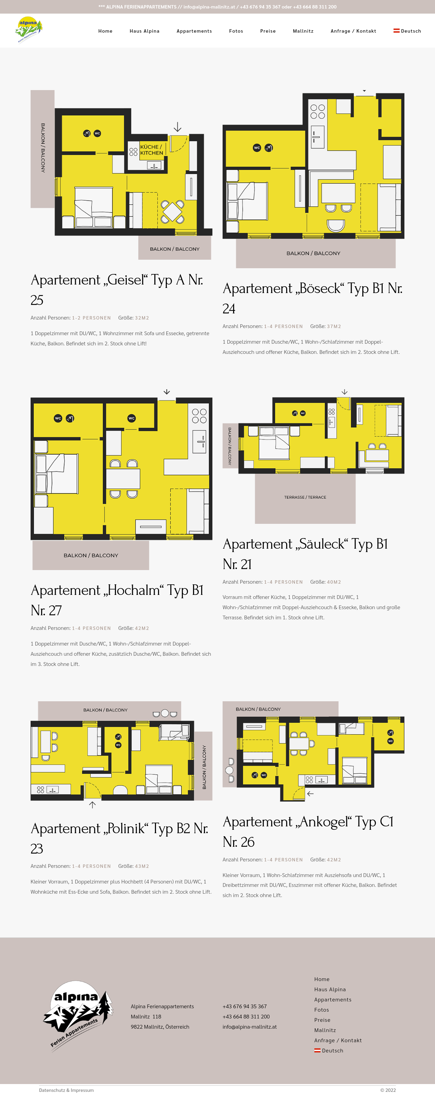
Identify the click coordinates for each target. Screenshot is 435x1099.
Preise (322, 1019)
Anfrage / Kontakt (338, 1040)
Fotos (321, 1009)
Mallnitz (325, 1029)
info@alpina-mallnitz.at (210, 6)
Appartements (333, 999)
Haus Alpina (330, 989)
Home (322, 978)
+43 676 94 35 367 (260, 6)
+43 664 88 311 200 (314, 6)
